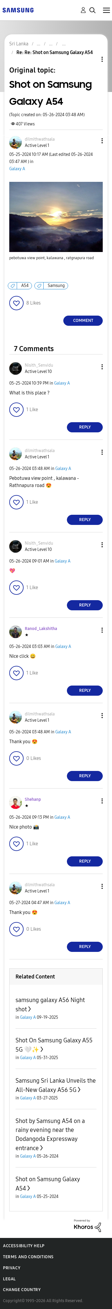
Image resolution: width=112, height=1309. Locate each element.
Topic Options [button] (92, 59)
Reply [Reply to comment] (85, 427)
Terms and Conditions (28, 1256)
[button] (92, 140)
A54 (25, 285)
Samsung (56, 285)
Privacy (11, 1267)
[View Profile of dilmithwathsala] (40, 139)
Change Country (22, 1289)
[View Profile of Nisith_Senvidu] (39, 365)
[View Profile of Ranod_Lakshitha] (41, 628)
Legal (9, 1279)
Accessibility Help (24, 1245)
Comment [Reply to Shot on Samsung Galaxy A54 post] (83, 320)
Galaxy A (17, 168)
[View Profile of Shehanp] (33, 799)
